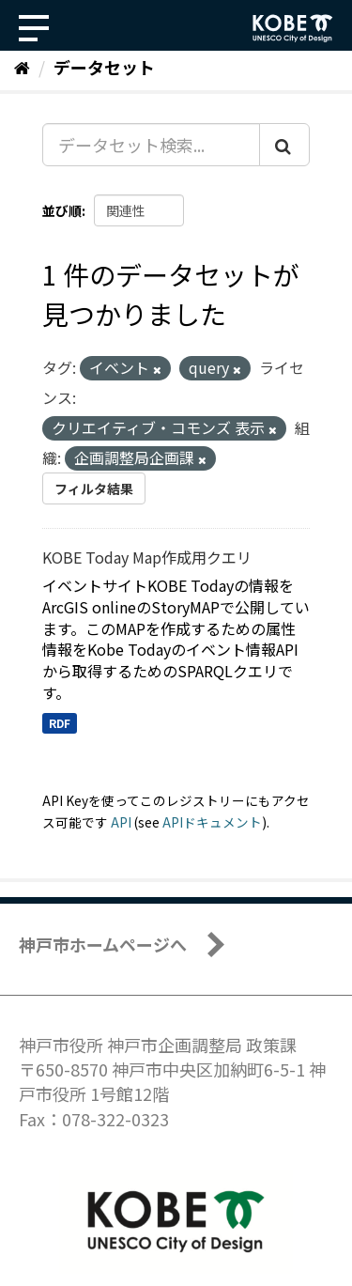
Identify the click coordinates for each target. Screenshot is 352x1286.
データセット (104, 66)
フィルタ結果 (93, 488)
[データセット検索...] (151, 144)
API (121, 822)
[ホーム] (22, 66)
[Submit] (284, 144)
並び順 (62, 210)
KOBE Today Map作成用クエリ (147, 557)
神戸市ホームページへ (103, 944)
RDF (59, 723)
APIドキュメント (212, 822)
